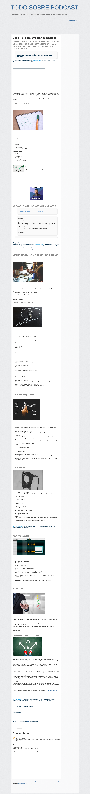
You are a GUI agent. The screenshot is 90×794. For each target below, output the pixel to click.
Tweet (13, 33)
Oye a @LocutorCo (63, 14)
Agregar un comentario (17, 744)
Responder (17, 742)
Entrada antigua (56, 781)
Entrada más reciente (18, 781)
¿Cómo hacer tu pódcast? (21, 14)
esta (28, 721)
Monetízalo (28, 14)
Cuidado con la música (54, 14)
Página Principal (38, 781)
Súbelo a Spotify (47, 14)
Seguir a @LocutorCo (73, 20)
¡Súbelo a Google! (34, 14)
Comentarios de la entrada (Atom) (23, 783)
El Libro (14, 14)
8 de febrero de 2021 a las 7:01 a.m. (25, 736)
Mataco (17, 736)
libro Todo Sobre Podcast (52, 690)
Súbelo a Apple (40, 14)
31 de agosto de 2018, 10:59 (37, 211)
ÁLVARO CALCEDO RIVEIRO (24, 211)
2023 (45, 26)
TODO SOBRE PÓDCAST (44, 7)
